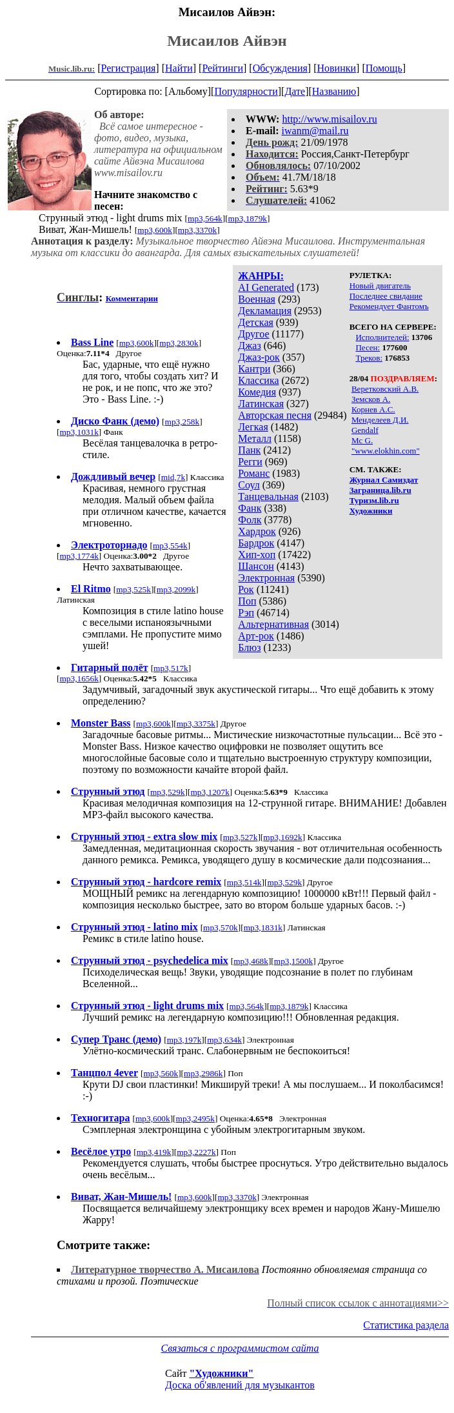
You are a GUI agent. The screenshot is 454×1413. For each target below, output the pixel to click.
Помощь (384, 68)
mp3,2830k (178, 343)
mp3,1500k (293, 961)
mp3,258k (182, 421)
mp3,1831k (263, 927)
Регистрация (128, 68)
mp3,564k (205, 218)
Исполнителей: (382, 337)
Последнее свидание (386, 296)
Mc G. (362, 440)
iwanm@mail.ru (315, 130)
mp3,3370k (197, 230)
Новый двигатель (380, 285)
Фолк (249, 519)
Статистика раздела (406, 1324)
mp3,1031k (78, 432)
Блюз (249, 647)
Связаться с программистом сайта (240, 1348)
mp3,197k (184, 1040)
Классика (258, 380)
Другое (253, 333)
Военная (256, 299)
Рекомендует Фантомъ (389, 306)
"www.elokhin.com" (385, 451)
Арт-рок (255, 635)
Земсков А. (370, 399)
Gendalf (365, 430)
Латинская (261, 403)
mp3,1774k (78, 556)
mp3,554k (170, 545)
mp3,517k (170, 668)
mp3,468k (250, 961)
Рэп (246, 612)
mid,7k (173, 477)
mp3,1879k (247, 218)
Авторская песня (274, 415)
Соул (248, 484)
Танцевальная (268, 496)
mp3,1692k (282, 837)
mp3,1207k (209, 792)
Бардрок (256, 542)
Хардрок (256, 531)
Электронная (266, 577)
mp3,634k (224, 1040)
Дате (294, 91)
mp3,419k (154, 1152)
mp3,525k (133, 589)
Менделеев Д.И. (380, 420)
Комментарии (132, 298)
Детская (255, 322)
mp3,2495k (195, 1118)
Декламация (264, 310)
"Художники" (221, 1373)
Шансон (255, 566)
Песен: (367, 347)
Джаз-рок (259, 357)
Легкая (253, 426)
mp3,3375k (196, 723)
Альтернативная (273, 624)
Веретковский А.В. (385, 389)
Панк (249, 450)
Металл (254, 438)
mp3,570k (220, 927)
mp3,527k (240, 837)
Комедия (257, 391)
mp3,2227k (196, 1152)
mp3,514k (244, 882)
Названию (334, 91)
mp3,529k (167, 792)
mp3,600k (154, 230)
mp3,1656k (78, 678)
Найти (179, 68)
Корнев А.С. (373, 409)
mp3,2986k (203, 1073)
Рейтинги (222, 68)
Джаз (249, 345)
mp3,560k (160, 1073)
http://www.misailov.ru (329, 119)
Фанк (249, 508)
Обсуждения (280, 68)
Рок (245, 589)
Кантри (254, 368)
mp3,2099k (176, 589)
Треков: (368, 358)
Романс (254, 473)
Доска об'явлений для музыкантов (240, 1384)
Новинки (336, 68)
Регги (250, 461)
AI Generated (266, 287)
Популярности (245, 91)
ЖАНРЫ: (261, 275)
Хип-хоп (256, 554)
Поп (247, 601)
